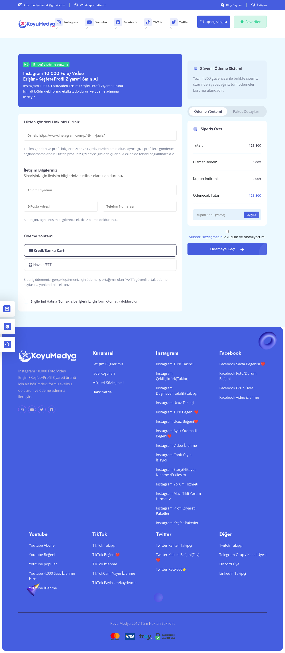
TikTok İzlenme (104, 583)
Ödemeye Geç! (227, 249)
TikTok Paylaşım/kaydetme (114, 602)
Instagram (66, 24)
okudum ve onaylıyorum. (227, 237)
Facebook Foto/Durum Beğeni (237, 396)
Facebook (125, 24)
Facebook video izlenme (239, 417)
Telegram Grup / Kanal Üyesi (243, 574)
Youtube (96, 24)
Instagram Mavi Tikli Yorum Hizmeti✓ (178, 516)
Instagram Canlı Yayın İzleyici (173, 477)
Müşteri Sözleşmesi (108, 402)
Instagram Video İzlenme (176, 465)
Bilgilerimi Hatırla (85, 301)
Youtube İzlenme (43, 607)
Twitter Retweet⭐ (171, 589)
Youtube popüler (43, 583)
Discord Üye (229, 583)
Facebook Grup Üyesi (236, 408)
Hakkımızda (102, 412)
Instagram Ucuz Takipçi (175, 422)
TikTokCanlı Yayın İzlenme (113, 593)
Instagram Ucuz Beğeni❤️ (177, 441)
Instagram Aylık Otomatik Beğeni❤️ (177, 453)
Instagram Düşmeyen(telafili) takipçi (176, 411)
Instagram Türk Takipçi (174, 384)
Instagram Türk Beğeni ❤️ (177, 432)
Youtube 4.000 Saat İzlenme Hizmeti (52, 596)
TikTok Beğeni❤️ (106, 574)
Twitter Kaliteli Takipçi (174, 565)
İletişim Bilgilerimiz (107, 384)
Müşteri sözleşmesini (206, 237)
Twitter (179, 24)
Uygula (251, 215)
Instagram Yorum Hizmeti (177, 504)
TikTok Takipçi (104, 565)
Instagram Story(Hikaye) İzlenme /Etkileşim (175, 492)
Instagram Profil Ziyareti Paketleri (175, 531)
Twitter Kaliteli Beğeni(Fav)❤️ (177, 577)
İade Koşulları (103, 393)
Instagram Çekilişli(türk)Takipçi (172, 396)
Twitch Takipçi (230, 565)
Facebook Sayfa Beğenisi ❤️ (242, 384)
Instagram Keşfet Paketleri (177, 542)
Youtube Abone (42, 565)
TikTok (153, 24)
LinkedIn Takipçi (232, 593)
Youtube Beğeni (42, 574)
